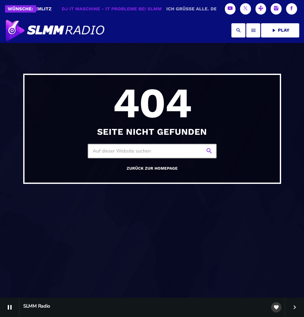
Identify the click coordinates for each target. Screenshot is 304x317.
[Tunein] (260, 9)
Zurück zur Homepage (152, 198)
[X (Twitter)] (245, 9)
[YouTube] (230, 9)
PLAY (280, 30)
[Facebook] (291, 9)
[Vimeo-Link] (54, 30)
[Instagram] (276, 9)
